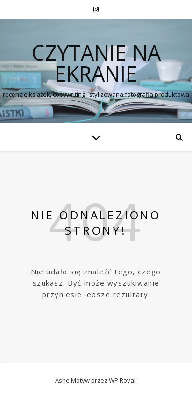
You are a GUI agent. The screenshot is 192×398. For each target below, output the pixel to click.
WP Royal (122, 380)
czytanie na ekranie (96, 63)
